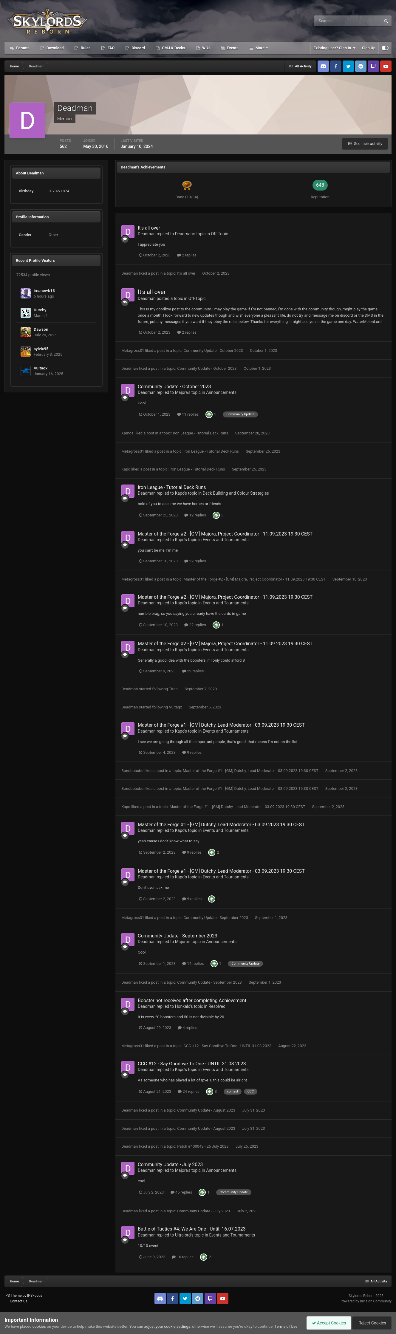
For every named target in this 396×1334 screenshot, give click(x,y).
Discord (138, 48)
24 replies (188, 1091)
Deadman (147, 233)
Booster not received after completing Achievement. (193, 1000)
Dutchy (40, 309)
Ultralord (183, 1235)
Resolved (216, 1006)
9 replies (192, 752)
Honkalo (182, 1006)
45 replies (181, 1192)
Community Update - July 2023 (170, 1164)
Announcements (221, 392)
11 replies (188, 414)
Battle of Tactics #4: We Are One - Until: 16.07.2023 (192, 1229)
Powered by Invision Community (366, 1301)
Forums (22, 48)
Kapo (125, 469)
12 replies (195, 515)
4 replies (187, 1027)
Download (55, 48)
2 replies (187, 255)
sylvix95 (41, 348)
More (260, 48)
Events (232, 48)
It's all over (149, 228)
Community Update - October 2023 (213, 350)
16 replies (182, 1257)
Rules (85, 48)
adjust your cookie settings (167, 1320)
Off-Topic (219, 233)
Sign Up (368, 48)
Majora (181, 392)
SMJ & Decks (173, 48)
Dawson (41, 329)
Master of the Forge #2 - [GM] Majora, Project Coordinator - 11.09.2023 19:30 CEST (225, 534)
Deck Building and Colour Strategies (236, 493)
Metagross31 (132, 350)
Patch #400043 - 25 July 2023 (203, 1146)
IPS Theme (13, 1295)
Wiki (205, 48)
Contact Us (18, 1301)
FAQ (110, 48)
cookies (39, 1320)
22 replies (195, 561)
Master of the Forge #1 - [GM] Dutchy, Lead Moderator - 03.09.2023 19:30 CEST (221, 725)
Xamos (127, 433)
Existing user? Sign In (335, 48)
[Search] (329, 21)
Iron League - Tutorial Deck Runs (201, 433)
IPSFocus (34, 1295)
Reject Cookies (371, 1320)
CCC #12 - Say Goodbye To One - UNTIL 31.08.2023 (227, 1046)
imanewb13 (44, 290)
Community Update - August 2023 (206, 1110)
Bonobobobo (132, 770)
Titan (173, 689)
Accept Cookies (326, 1320)
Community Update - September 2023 (216, 917)
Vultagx (40, 368)
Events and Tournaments (226, 539)
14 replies (193, 963)
